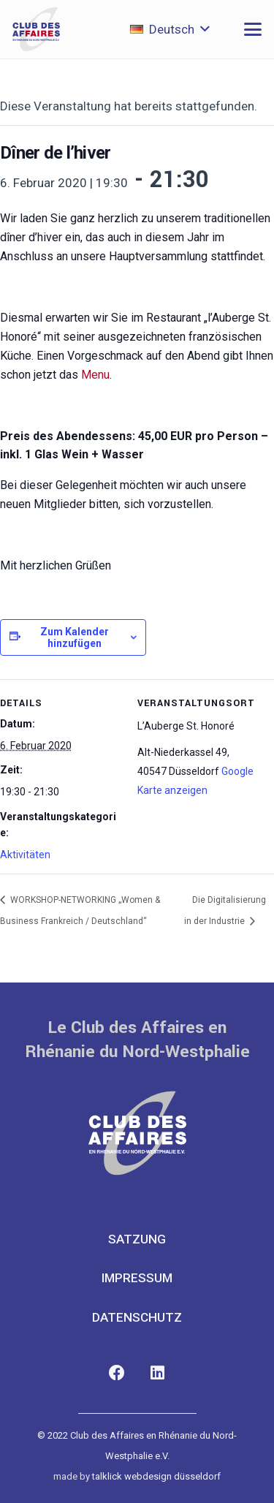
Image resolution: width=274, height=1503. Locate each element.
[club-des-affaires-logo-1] (36, 29)
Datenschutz (137, 1317)
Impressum (137, 1278)
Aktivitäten (25, 854)
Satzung (137, 1239)
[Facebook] (117, 1373)
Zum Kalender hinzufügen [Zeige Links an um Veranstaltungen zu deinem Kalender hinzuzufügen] (74, 637)
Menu (95, 375)
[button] (170, 29)
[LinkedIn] (157, 1373)
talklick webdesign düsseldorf (156, 1476)
